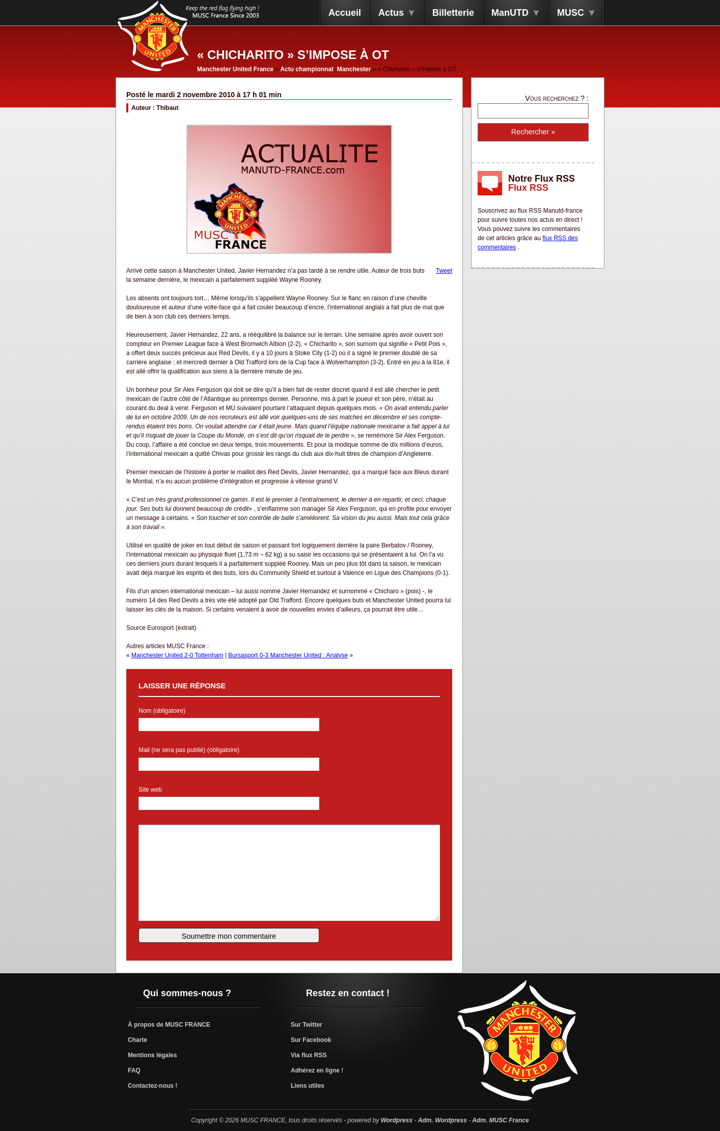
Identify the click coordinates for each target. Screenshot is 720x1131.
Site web (150, 789)
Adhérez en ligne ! (317, 1070)
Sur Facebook (311, 1039)
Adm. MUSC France (500, 1120)
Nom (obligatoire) (162, 710)
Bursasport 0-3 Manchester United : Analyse (288, 655)
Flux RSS (528, 187)
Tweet (444, 270)
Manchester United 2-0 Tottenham (177, 655)
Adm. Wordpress (442, 1120)
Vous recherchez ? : (557, 98)
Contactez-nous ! (152, 1085)
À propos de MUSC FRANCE (169, 1024)
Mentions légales (152, 1055)
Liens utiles (307, 1085)
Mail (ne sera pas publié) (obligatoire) (189, 749)
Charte (137, 1039)
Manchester (354, 69)
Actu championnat (307, 69)
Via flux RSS (308, 1055)
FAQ (134, 1070)
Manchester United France (235, 69)
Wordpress (396, 1120)
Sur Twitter (306, 1024)
